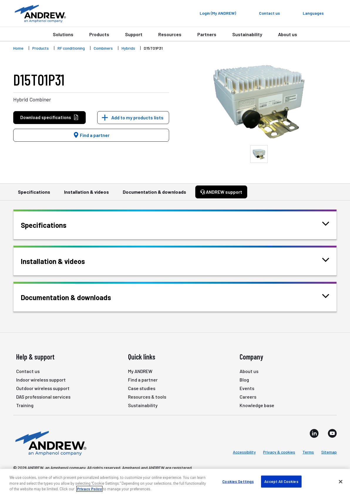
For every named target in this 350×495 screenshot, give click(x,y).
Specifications (34, 194)
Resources (169, 34)
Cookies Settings (238, 481)
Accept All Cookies (281, 481)
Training (24, 405)
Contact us (28, 371)
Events (247, 388)
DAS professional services (43, 396)
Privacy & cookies (279, 451)
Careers (248, 396)
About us (287, 34)
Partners (206, 34)
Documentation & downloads (154, 194)
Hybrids (128, 48)
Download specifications (49, 117)
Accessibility (244, 451)
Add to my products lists (137, 117)
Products (99, 34)
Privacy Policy (89, 488)
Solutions (63, 34)
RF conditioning (71, 48)
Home (18, 48)
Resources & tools (147, 396)
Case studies (141, 388)
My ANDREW (140, 371)
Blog (244, 379)
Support (133, 34)
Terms (308, 451)
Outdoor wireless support (43, 388)
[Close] (340, 481)
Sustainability (247, 34)
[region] (175, 482)
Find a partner (91, 135)
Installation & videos (86, 194)
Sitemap (329, 451)
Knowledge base (257, 405)
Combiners (103, 48)
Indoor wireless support (41, 379)
